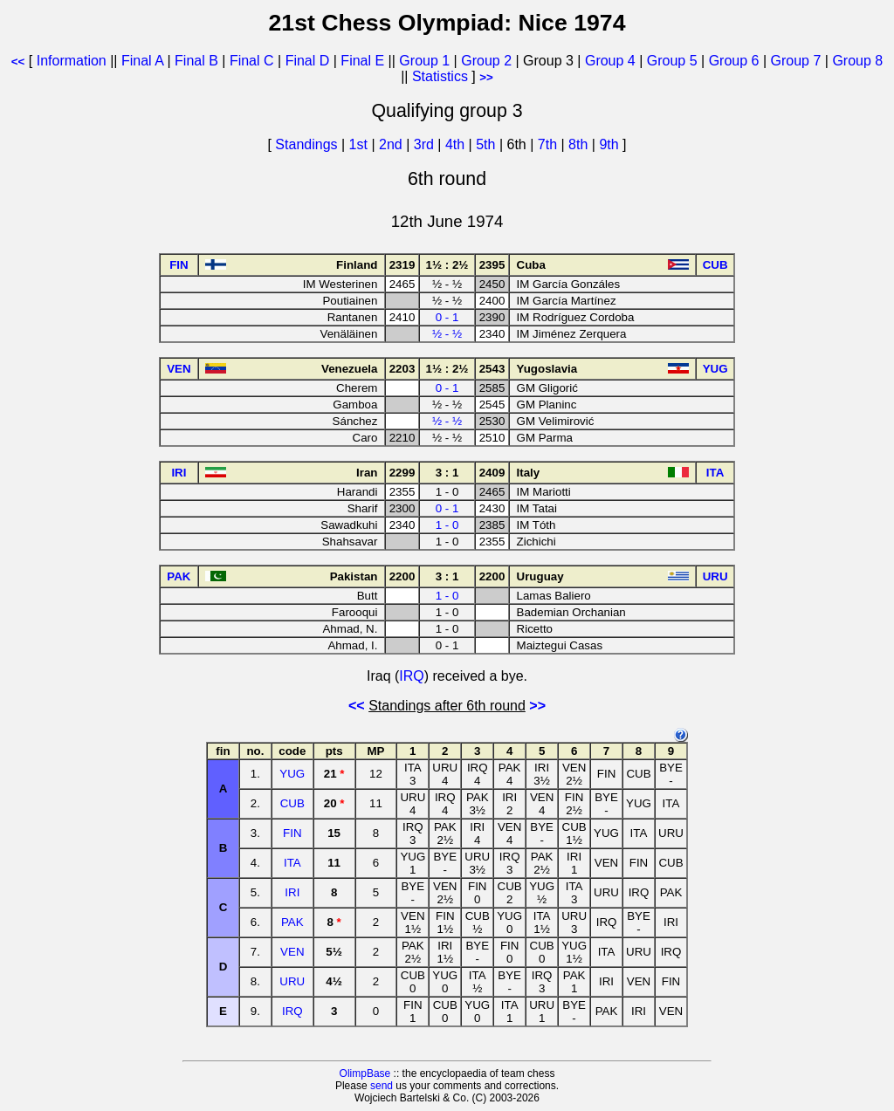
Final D (307, 60)
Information (72, 60)
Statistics (440, 76)
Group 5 (672, 60)
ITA (292, 862)
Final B (196, 60)
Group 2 (486, 60)
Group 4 (610, 60)
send (381, 1086)
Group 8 (857, 60)
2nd (392, 144)
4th (457, 144)
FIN (292, 833)
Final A (142, 60)
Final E (362, 60)
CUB (292, 803)
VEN (292, 951)
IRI (292, 892)
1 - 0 (447, 524)
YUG (292, 773)
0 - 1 (447, 317)
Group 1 (424, 60)
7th (549, 144)
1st (360, 144)
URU (292, 981)
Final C (252, 60)
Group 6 (734, 60)
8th (580, 144)
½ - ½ (447, 333)
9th (610, 144)
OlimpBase (365, 1073)
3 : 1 (447, 472)
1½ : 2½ (447, 264)
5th (487, 144)
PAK (292, 922)
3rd (426, 144)
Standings (306, 144)
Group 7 (796, 60)
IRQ (411, 676)
